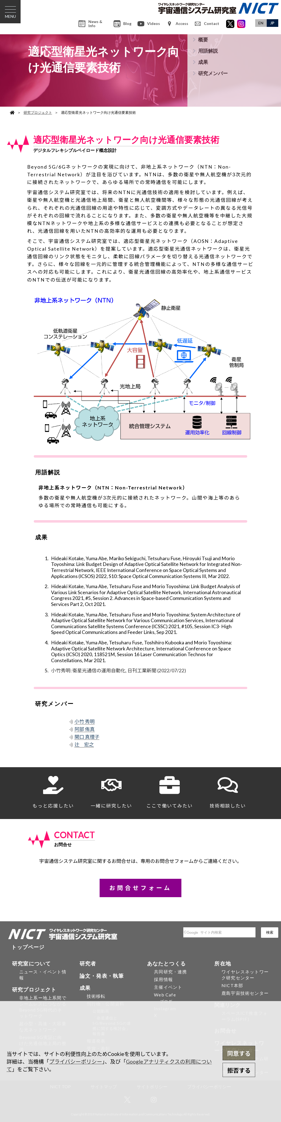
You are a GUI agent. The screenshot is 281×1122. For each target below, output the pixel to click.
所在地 (222, 963)
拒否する (239, 1070)
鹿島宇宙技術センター (245, 993)
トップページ (27, 947)
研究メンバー (213, 73)
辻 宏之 (84, 744)
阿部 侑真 (84, 729)
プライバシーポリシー (75, 1061)
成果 (203, 62)
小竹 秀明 (84, 721)
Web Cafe (165, 994)
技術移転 (96, 996)
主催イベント (168, 987)
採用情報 (163, 979)
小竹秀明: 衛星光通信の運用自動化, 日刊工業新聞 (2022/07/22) (118, 670)
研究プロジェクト (38, 112)
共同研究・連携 (170, 971)
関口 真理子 (86, 737)
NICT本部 (232, 985)
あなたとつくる (166, 963)
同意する (239, 1053)
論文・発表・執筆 (102, 976)
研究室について (31, 963)
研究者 (88, 963)
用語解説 (208, 51)
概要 (203, 39)
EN (260, 23)
